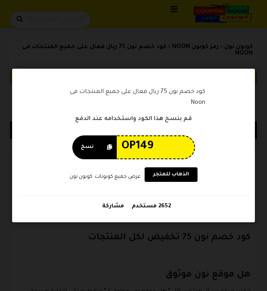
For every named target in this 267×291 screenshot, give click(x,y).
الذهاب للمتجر (171, 174)
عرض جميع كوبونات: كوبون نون (104, 177)
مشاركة (113, 206)
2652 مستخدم (150, 206)
